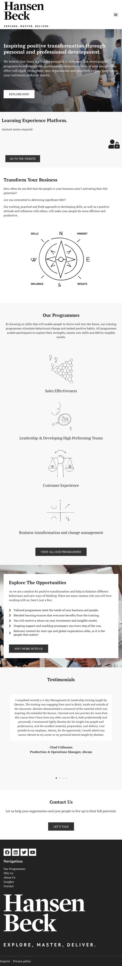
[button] (115, 14)
